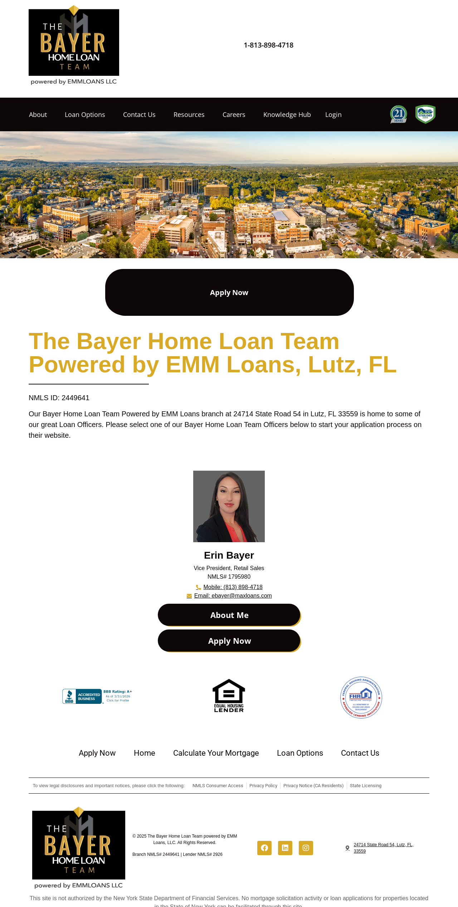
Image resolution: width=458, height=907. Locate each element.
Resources (191, 114)
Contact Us (141, 114)
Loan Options (87, 114)
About (39, 114)
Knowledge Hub (287, 114)
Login (333, 114)
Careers (236, 114)
